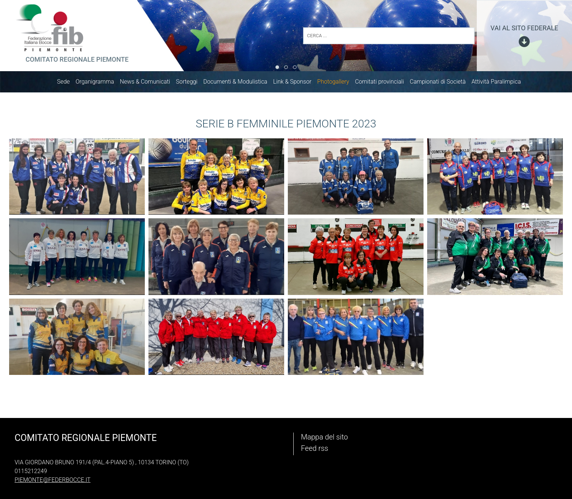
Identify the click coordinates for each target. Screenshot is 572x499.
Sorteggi (190, 83)
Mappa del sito (324, 437)
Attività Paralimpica (499, 83)
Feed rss (314, 448)
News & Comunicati (149, 83)
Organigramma (98, 83)
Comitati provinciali (383, 83)
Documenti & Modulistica (239, 83)
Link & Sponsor (296, 83)
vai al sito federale (524, 28)
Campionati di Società (441, 83)
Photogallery (337, 83)
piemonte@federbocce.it (52, 479)
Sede (67, 83)
